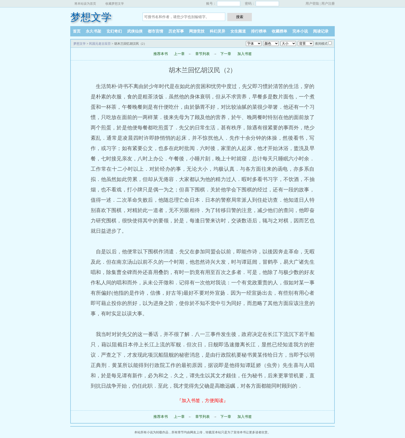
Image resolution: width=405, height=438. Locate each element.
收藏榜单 (279, 31)
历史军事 (176, 31)
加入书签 (244, 54)
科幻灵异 (217, 31)
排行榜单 (259, 31)
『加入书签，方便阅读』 (202, 400)
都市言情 (155, 31)
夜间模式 (321, 43)
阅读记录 (321, 31)
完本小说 (300, 31)
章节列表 (202, 54)
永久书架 (93, 31)
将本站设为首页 (85, 3)
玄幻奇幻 (114, 31)
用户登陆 (312, 3)
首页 (77, 31)
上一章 (179, 54)
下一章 (225, 54)
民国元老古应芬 (100, 43)
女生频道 (238, 31)
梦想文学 (91, 17)
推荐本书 (160, 54)
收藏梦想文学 (114, 3)
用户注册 (328, 3)
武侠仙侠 (135, 31)
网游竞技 (197, 31)
